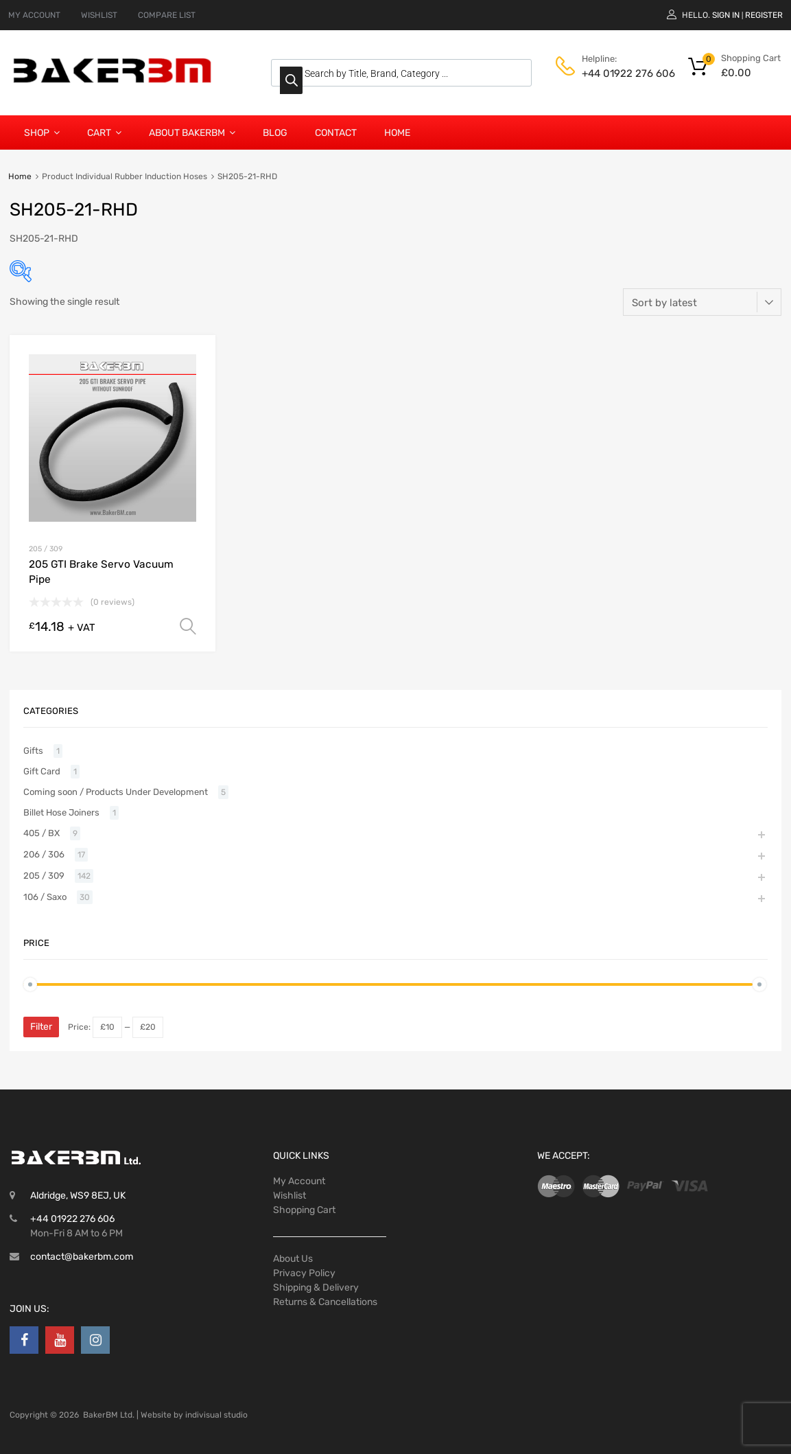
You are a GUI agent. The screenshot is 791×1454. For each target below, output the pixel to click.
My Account (299, 1181)
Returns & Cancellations (325, 1302)
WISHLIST (99, 15)
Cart (104, 132)
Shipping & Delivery (316, 1287)
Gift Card (41, 771)
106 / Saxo (45, 897)
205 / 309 (45, 548)
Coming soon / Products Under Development (115, 792)
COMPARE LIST (167, 15)
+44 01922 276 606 (615, 73)
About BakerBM (192, 132)
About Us (293, 1259)
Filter (41, 1026)
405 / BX (41, 833)
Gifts (33, 751)
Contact (336, 133)
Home (397, 133)
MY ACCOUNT (34, 15)
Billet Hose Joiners (61, 812)
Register (764, 15)
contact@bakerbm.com (81, 1256)
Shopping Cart (304, 1210)
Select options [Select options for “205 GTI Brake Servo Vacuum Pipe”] (188, 627)
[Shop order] (702, 302)
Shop (42, 132)
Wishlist (289, 1195)
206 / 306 (43, 854)
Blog (275, 133)
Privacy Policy (304, 1273)
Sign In (726, 15)
